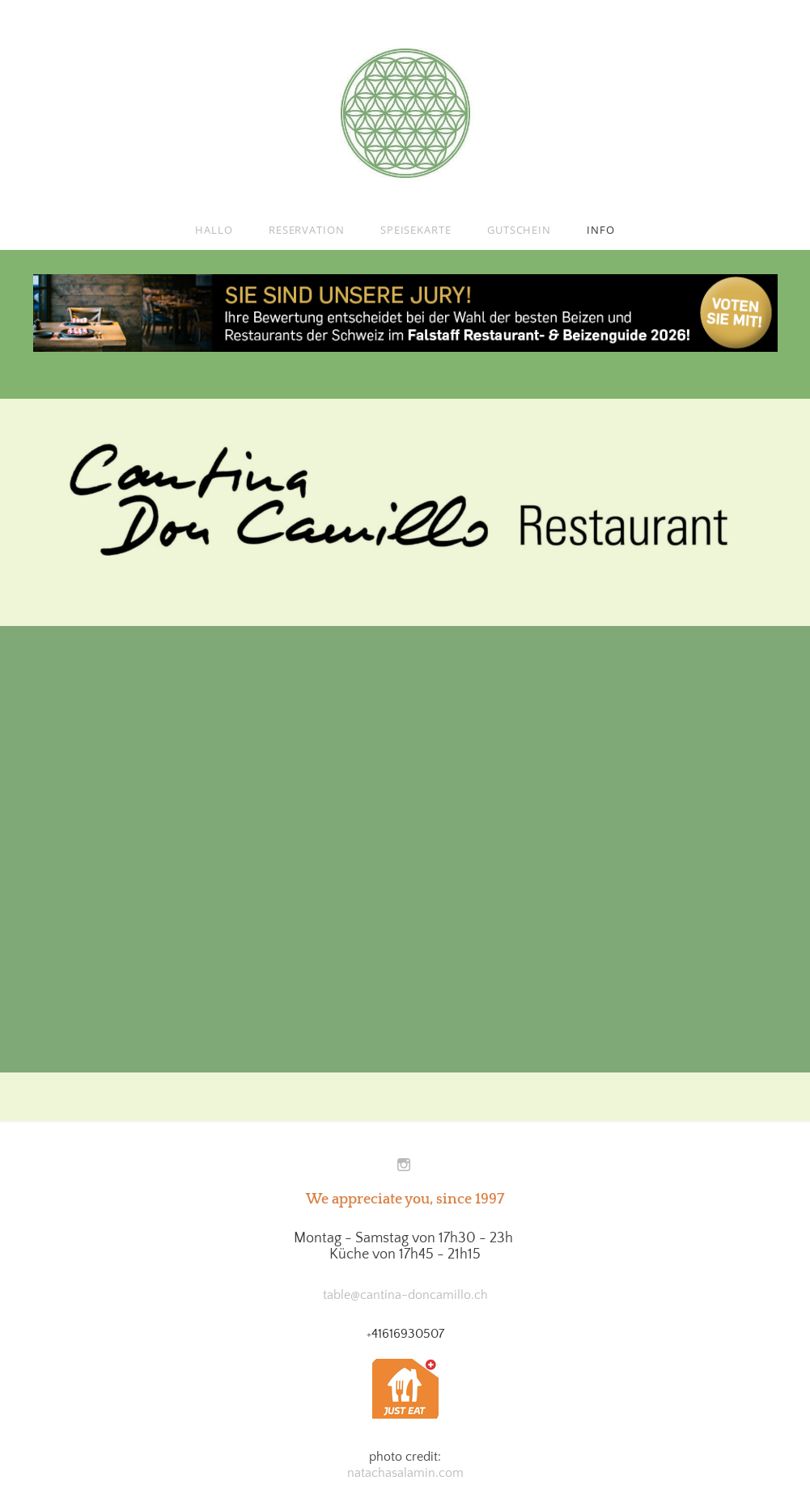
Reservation (307, 229)
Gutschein (519, 229)
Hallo (214, 229)
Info (601, 229)
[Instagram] (403, 1165)
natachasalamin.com (405, 1473)
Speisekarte (416, 229)
